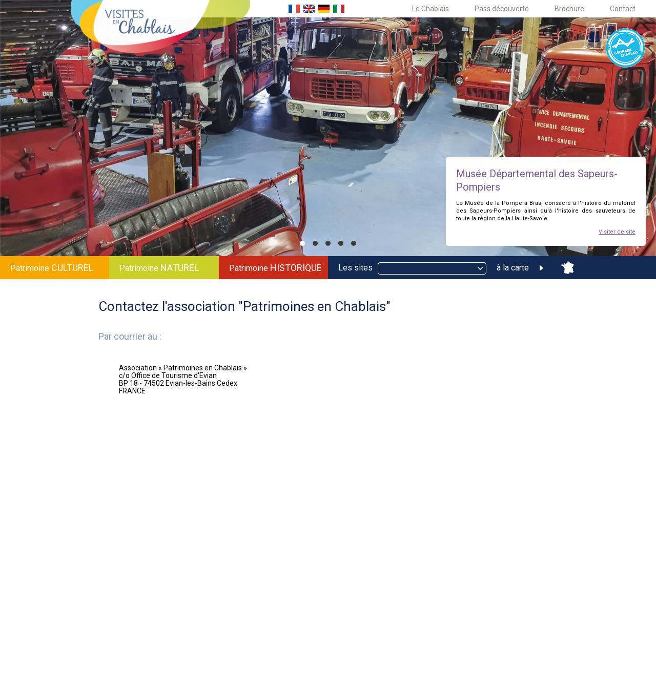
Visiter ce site (617, 231)
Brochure (569, 9)
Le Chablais (430, 9)
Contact (623, 9)
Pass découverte (502, 9)
